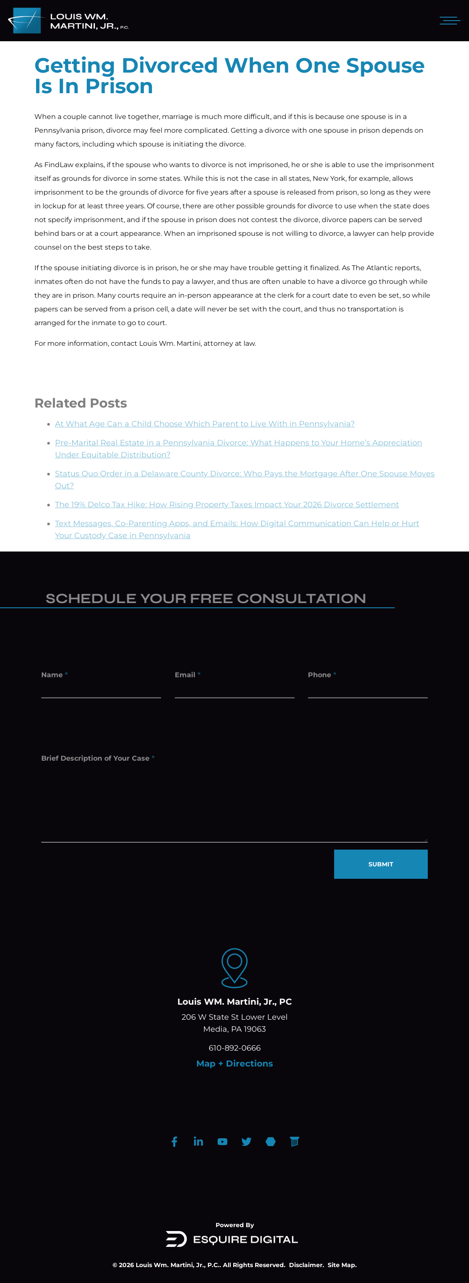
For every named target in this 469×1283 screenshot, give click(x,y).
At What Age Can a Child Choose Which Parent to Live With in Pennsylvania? (205, 434)
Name (54, 677)
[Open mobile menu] (448, 20)
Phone (322, 677)
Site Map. (342, 1265)
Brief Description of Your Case (98, 764)
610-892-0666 (235, 1048)
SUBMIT (380, 864)
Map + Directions (234, 1063)
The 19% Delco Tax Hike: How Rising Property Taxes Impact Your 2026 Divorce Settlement (227, 515)
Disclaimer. (306, 1265)
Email (188, 677)
